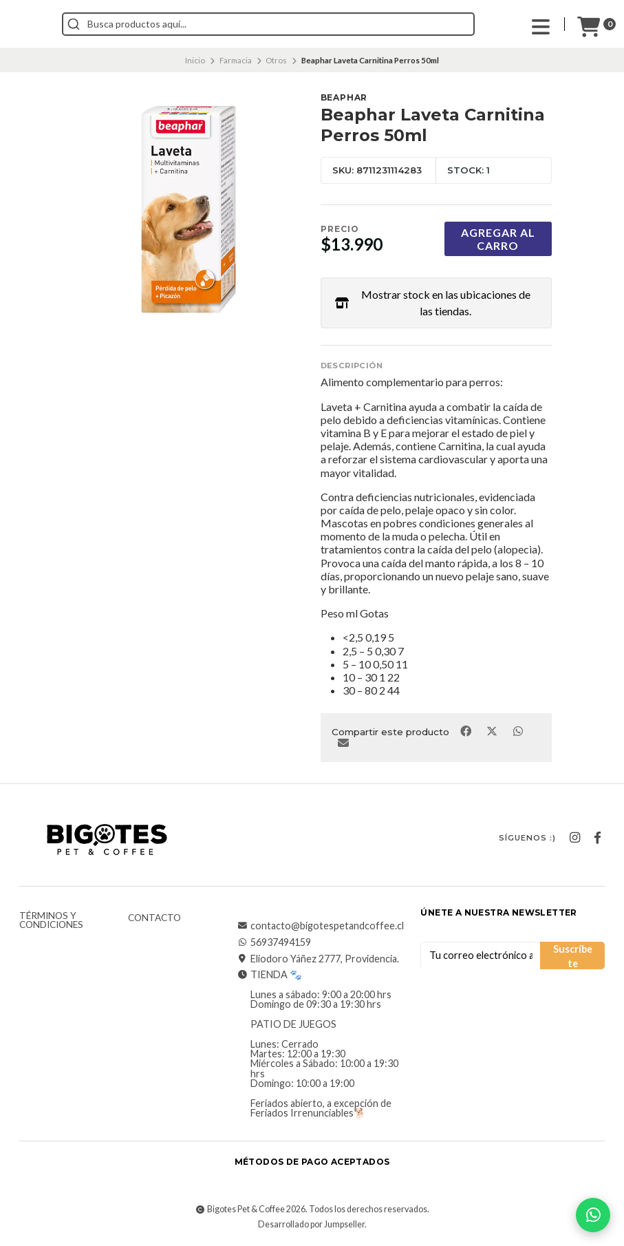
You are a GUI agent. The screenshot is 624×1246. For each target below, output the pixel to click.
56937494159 (274, 942)
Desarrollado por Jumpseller (311, 1224)
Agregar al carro (498, 239)
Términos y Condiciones (51, 920)
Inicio (195, 60)
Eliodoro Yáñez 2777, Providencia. (318, 959)
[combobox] (329, 24)
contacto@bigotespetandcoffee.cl (320, 926)
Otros (276, 60)
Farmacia (235, 60)
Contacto (154, 918)
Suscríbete (572, 956)
